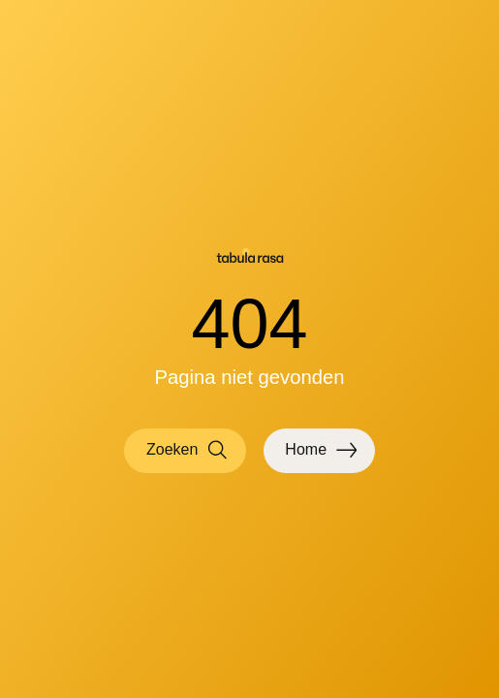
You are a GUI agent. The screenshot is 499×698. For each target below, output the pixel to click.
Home (321, 450)
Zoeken (187, 450)
